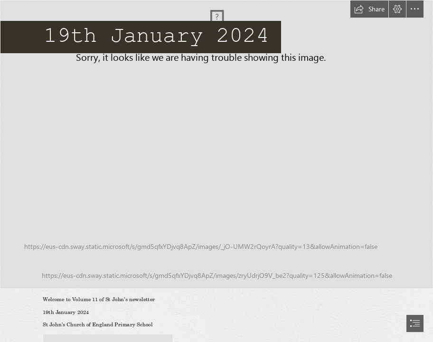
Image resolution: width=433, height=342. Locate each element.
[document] (216, 171)
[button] (369, 9)
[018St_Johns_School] (216, 144)
